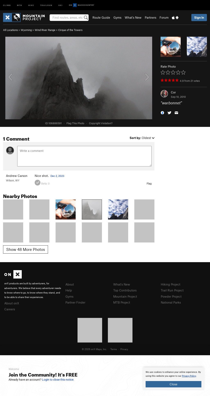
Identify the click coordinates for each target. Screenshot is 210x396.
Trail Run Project (172, 290)
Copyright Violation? (100, 123)
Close (173, 384)
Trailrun (46, 5)
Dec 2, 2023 (57, 176)
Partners (150, 17)
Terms (113, 349)
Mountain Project (125, 296)
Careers (9, 309)
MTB (19, 5)
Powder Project (171, 296)
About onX (11, 303)
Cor (173, 92)
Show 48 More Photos (25, 249)
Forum (164, 17)
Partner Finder (75, 302)
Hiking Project (170, 284)
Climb (7, 5)
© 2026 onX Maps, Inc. (94, 349)
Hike (31, 5)
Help (68, 290)
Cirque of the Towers (70, 30)
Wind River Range (45, 30)
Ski (60, 5)
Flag (149, 183)
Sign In (199, 17)
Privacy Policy (189, 376)
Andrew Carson (16, 176)
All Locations (10, 30)
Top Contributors (125, 290)
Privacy (124, 349)
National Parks (171, 302)
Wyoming (26, 30)
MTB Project (121, 302)
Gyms (117, 17)
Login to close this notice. (58, 379)
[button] (162, 112)
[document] (173, 378)
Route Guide (101, 17)
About (69, 284)
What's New (133, 17)
